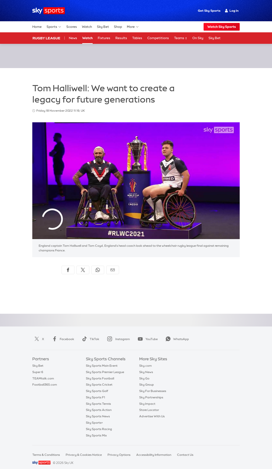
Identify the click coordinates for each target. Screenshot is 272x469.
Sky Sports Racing (99, 423)
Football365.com (44, 379)
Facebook (62, 334)
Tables (137, 38)
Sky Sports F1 (95, 392)
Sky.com (145, 360)
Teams (180, 38)
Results (121, 38)
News (73, 38)
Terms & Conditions (46, 449)
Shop (118, 26)
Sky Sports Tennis (98, 398)
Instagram (117, 334)
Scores (71, 26)
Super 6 (37, 366)
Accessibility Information (153, 449)
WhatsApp (176, 334)
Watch (87, 26)
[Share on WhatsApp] (97, 265)
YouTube (147, 334)
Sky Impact (147, 398)
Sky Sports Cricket (99, 379)
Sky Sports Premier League (105, 366)
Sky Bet (103, 26)
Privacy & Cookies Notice (84, 449)
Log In (231, 10)
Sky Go (144, 373)
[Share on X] (82, 265)
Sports (54, 27)
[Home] (48, 10)
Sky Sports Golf (97, 385)
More (133, 27)
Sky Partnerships (151, 392)
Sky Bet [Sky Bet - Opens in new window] (214, 38)
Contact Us (185, 449)
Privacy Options (119, 449)
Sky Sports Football (100, 373)
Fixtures (104, 38)
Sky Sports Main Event (102, 360)
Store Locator (149, 404)
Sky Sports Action (99, 404)
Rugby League (46, 38)
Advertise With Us (152, 411)
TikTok (89, 334)
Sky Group (146, 379)
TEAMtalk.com (43, 373)
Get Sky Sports (209, 10)
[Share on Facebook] (68, 265)
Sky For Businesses (152, 385)
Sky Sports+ (94, 417)
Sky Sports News (98, 411)
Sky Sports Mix (96, 430)
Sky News (146, 366)
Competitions (158, 38)
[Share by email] (112, 265)
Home (37, 26)
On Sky (197, 38)
